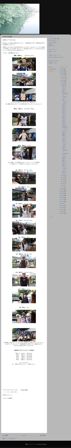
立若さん (64, 88)
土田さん (64, 124)
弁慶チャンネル (52, 51)
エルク (51, 71)
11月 (63, 76)
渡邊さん (64, 116)
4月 (63, 179)
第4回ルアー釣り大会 (65, 127)
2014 (62, 205)
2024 (62, 73)
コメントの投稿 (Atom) (10, 438)
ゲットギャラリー (53, 40)
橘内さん (64, 100)
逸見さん (64, 160)
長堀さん (64, 105)
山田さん (64, 131)
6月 (63, 175)
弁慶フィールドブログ (13, 7)
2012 (62, 209)
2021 (62, 191)
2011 (62, 211)
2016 (62, 201)
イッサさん (64, 129)
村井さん (64, 162)
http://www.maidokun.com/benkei (56, 57)
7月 (63, 84)
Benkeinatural (53, 69)
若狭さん (64, 107)
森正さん (64, 86)
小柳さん (64, 146)
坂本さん (64, 90)
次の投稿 (5, 435)
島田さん (64, 91)
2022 (62, 189)
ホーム (24, 435)
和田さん (64, 118)
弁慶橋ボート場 (52, 62)
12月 (63, 74)
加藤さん (64, 133)
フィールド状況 (52, 42)
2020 (62, 193)
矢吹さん (64, 141)
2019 (62, 195)
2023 (62, 187)
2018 (62, 197)
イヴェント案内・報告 (11, 392)
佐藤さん (64, 111)
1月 (63, 185)
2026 (62, 69)
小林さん (64, 114)
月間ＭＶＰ (51, 44)
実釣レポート (52, 45)
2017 (62, 199)
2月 (63, 183)
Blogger (44, 444)
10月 (63, 78)
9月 (63, 80)
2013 (62, 207)
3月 (63, 181)
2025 (62, 71)
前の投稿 (42, 435)
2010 (62, 213)
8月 (63, 82)
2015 (62, 203)
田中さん (64, 148)
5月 (63, 177)
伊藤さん (64, 164)
